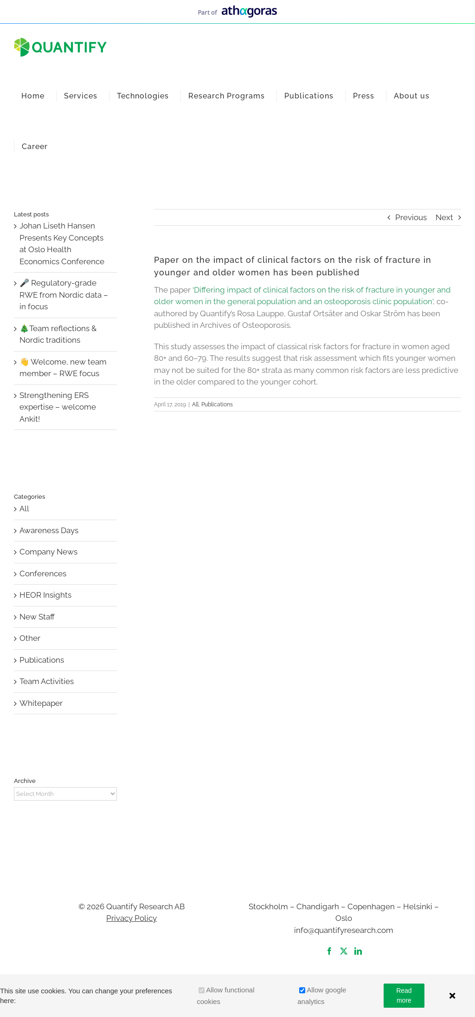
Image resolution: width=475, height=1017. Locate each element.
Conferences (42, 573)
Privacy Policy (131, 918)
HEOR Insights (45, 595)
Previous (411, 217)
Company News (48, 551)
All (195, 404)
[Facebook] (329, 951)
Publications (217, 404)
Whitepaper (41, 703)
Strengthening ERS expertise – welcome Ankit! (57, 407)
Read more (403, 995)
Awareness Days (48, 530)
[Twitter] (343, 951)
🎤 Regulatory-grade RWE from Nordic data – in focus (63, 294)
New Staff (37, 616)
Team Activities (46, 681)
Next (444, 217)
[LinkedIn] (358, 951)
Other (29, 638)
